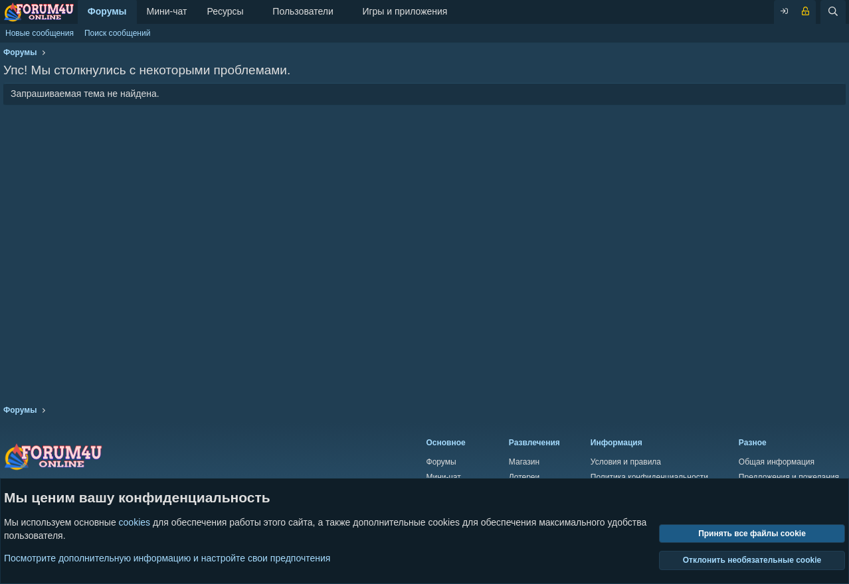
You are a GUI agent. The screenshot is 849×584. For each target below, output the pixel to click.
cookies (134, 522)
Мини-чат (167, 11)
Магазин (524, 462)
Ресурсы (225, 11)
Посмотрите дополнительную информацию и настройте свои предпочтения (167, 557)
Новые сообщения (39, 33)
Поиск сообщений (117, 33)
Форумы (107, 11)
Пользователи (302, 11)
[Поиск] (833, 12)
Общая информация (776, 462)
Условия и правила (626, 462)
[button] (254, 12)
